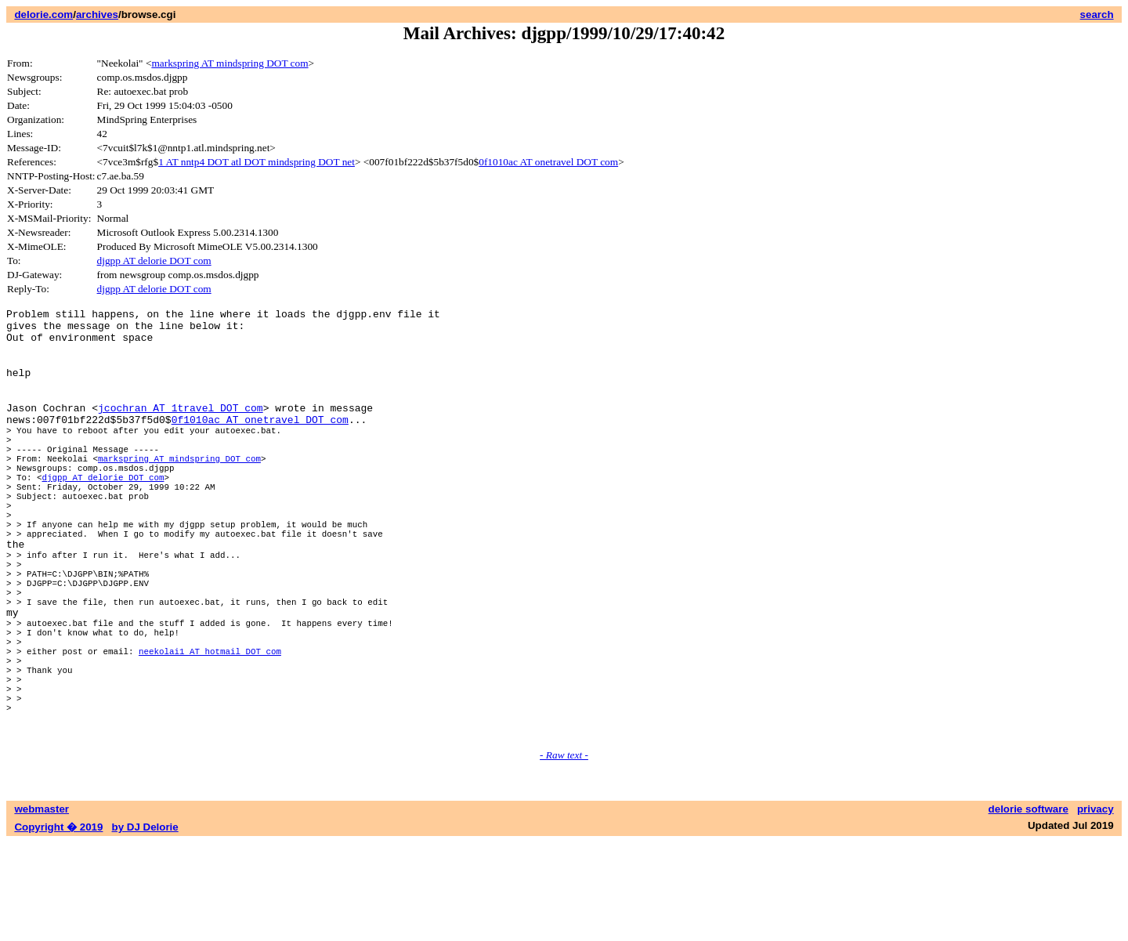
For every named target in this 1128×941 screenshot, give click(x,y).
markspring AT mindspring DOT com (229, 63)
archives (97, 14)
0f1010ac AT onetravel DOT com (548, 162)
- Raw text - (564, 854)
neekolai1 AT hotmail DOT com (210, 731)
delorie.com (43, 14)
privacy (1095, 908)
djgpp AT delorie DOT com (154, 260)
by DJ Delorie (145, 926)
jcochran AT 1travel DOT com (180, 429)
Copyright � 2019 (58, 926)
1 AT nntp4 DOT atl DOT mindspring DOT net (256, 162)
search (1097, 14)
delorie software (1028, 908)
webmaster (41, 908)
